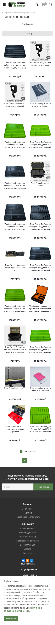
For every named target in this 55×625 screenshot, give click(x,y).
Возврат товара (27, 545)
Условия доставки (27, 532)
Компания (27, 504)
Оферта (27, 549)
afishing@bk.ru (30, 575)
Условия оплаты (27, 528)
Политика (27, 513)
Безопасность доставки (27, 541)
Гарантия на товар (27, 537)
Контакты (27, 553)
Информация (27, 524)
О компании (27, 509)
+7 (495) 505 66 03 (30, 569)
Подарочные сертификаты (27, 517)
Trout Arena (27, 24)
